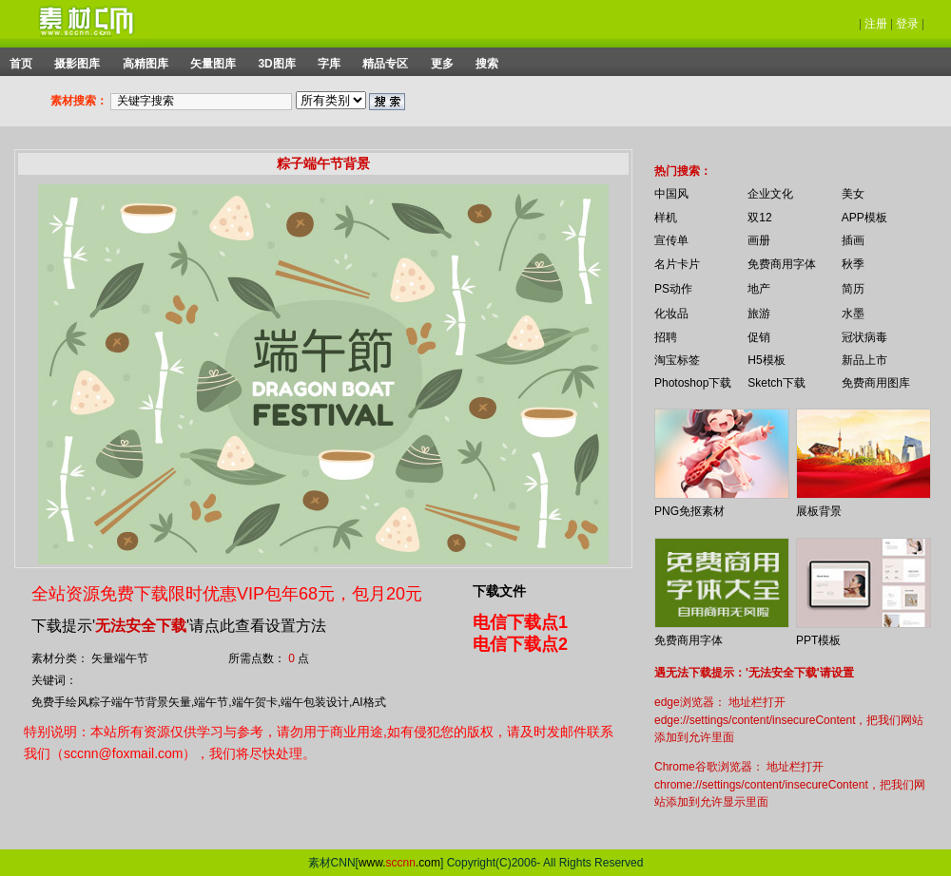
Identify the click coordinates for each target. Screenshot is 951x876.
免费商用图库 (876, 383)
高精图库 (145, 63)
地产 (758, 288)
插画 (853, 240)
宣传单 (671, 240)
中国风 (671, 193)
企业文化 (770, 193)
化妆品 (671, 313)
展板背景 (819, 511)
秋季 (853, 264)
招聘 (665, 337)
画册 (758, 240)
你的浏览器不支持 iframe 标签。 (641, 154)
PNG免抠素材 (689, 511)
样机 (665, 217)
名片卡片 (677, 264)
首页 (21, 63)
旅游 (758, 313)
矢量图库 (213, 63)
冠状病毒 (864, 337)
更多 (442, 63)
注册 (875, 23)
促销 (758, 337)
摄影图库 (77, 63)
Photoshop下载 (692, 383)
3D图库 (276, 63)
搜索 (487, 63)
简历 (853, 288)
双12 (759, 217)
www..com (399, 862)
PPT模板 (818, 640)
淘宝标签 (677, 360)
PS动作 (673, 288)
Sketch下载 (776, 383)
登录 (907, 23)
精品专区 (385, 63)
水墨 (853, 313)
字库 (329, 63)
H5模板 (766, 360)
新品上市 (864, 360)
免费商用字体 (781, 264)
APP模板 (864, 217)
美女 (853, 193)
